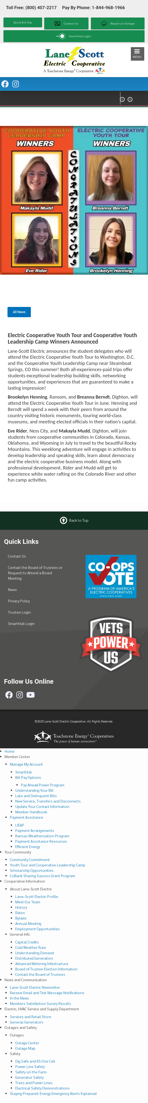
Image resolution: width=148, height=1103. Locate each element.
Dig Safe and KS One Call (35, 1061)
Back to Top (78, 520)
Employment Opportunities (37, 928)
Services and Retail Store (30, 1016)
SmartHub (23, 771)
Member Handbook (31, 811)
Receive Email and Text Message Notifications (47, 992)
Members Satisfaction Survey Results (40, 1003)
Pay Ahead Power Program (42, 784)
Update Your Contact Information (42, 806)
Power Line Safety (30, 1066)
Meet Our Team (27, 901)
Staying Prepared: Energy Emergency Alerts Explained (53, 1093)
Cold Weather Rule (30, 947)
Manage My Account (26, 764)
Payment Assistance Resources (41, 841)
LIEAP (19, 824)
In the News (19, 997)
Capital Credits (27, 941)
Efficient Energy (27, 846)
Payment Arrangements (34, 830)
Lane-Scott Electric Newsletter (35, 987)
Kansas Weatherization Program (42, 835)
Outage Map (25, 1048)
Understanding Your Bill (34, 790)
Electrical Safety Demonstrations (42, 1087)
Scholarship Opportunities (32, 870)
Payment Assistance (26, 817)
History (21, 907)
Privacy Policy (19, 600)
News (12, 589)
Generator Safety (29, 1077)
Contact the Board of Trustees (40, 974)
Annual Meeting (28, 923)
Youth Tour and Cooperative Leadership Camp (47, 864)
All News (19, 312)
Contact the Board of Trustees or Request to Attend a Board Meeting (35, 572)
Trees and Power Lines (34, 1082)
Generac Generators (26, 1021)
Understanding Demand (34, 952)
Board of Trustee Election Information (46, 968)
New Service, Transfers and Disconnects (48, 800)
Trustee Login (19, 612)
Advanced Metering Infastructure (41, 963)
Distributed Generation (34, 958)
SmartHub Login (21, 623)
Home (9, 751)
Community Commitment (30, 859)
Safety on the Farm (31, 1071)
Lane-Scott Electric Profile (36, 896)
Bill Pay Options (28, 777)
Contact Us (17, 556)
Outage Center (27, 1042)
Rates (20, 912)
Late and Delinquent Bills (36, 795)
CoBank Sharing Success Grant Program (42, 875)
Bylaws (21, 917)
